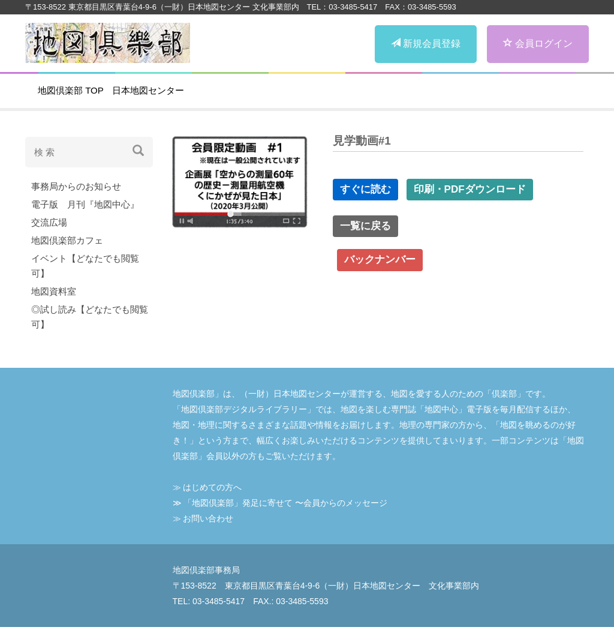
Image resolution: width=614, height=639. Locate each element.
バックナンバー (380, 259)
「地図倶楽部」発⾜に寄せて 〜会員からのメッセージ (285, 503)
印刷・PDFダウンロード (470, 189)
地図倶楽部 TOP (71, 90)
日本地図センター (148, 90)
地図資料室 (53, 291)
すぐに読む (365, 189)
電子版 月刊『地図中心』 (85, 204)
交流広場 (49, 222)
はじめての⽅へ (212, 487)
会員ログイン (538, 43)
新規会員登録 (425, 43)
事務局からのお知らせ (76, 186)
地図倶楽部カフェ (67, 240)
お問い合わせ (208, 518)
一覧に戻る (365, 226)
